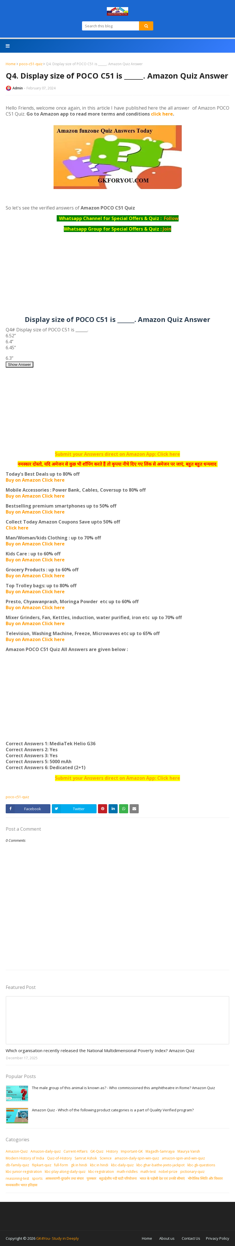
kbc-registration (101, 1171)
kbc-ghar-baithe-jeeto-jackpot (160, 1165)
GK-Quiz (96, 1151)
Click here (17, 528)
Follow (171, 218)
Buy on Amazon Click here (35, 480)
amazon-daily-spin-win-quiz (137, 1158)
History (112, 1151)
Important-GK (132, 1151)
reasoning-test (17, 1178)
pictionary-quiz (192, 1171)
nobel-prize (168, 1171)
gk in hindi (79, 1165)
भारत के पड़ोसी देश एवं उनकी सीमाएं (162, 1178)
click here (162, 114)
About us (167, 1238)
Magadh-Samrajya (160, 1151)
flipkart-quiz (41, 1165)
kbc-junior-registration (24, 1171)
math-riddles (127, 1171)
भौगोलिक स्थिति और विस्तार (205, 1178)
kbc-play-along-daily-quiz (65, 1171)
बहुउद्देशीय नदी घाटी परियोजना (118, 1178)
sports (37, 1178)
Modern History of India (25, 1158)
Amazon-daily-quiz (45, 1151)
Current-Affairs (75, 1151)
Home (11, 63)
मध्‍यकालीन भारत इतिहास (21, 1185)
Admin (18, 88)
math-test (148, 1171)
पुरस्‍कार (91, 1178)
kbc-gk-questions (201, 1165)
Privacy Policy (217, 1238)
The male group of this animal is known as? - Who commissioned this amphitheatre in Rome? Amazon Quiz (123, 1087)
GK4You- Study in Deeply (57, 1238)
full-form (61, 1165)
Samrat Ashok (86, 1158)
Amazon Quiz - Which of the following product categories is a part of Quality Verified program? (113, 1109)
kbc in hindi (99, 1165)
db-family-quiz (17, 1165)
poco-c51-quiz (30, 63)
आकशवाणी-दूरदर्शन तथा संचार (64, 1178)
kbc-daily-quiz (122, 1165)
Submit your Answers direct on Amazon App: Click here (117, 454)
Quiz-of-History (59, 1158)
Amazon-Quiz (17, 1151)
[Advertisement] (117, 276)
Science (106, 1158)
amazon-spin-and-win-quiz (183, 1158)
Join (167, 229)
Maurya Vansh (188, 1151)
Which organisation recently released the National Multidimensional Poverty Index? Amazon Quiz (100, 1050)
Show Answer (19, 364)
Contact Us (191, 1238)
